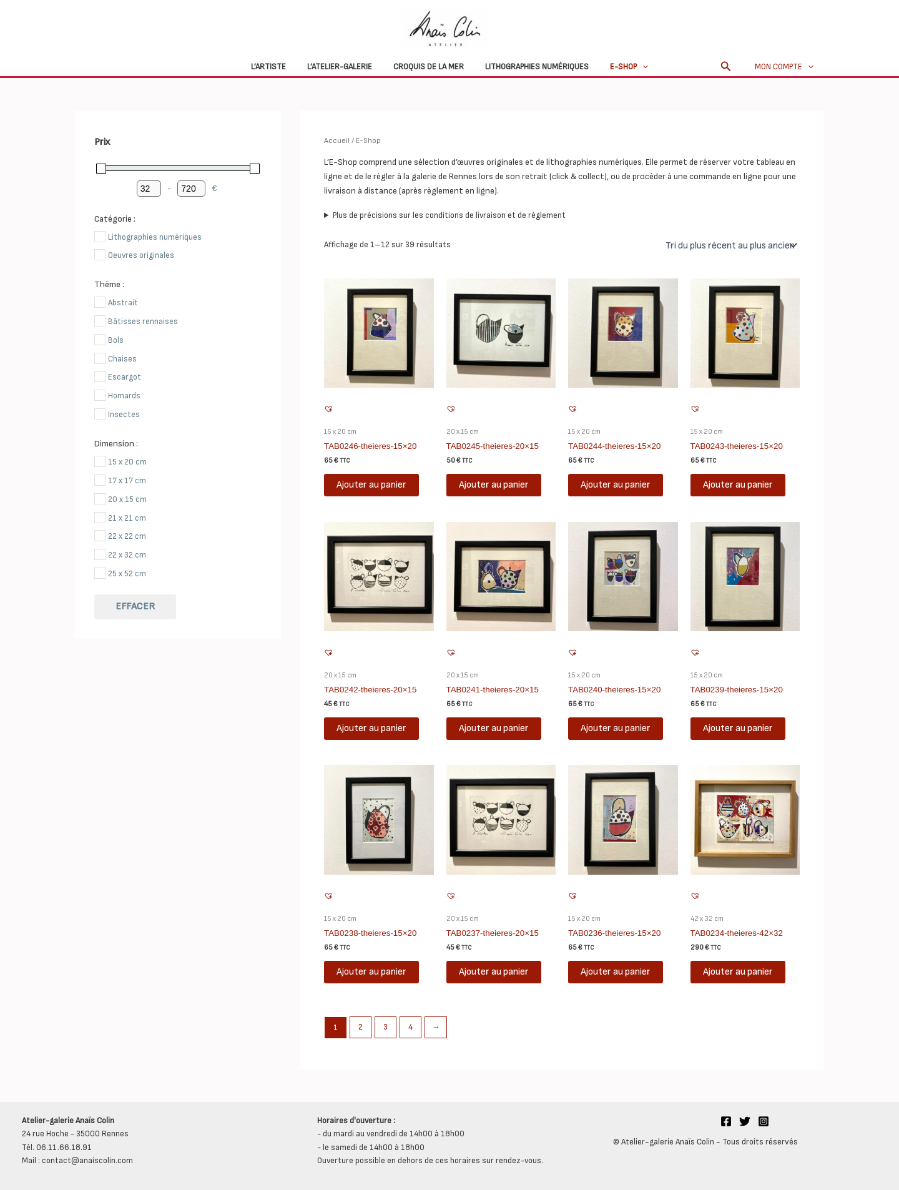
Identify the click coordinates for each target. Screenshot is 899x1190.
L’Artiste (278, 67)
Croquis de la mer (428, 67)
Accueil (336, 140)
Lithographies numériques (532, 67)
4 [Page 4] (409, 1027)
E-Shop (619, 66)
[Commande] (730, 245)
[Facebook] (726, 1120)
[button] (632, 66)
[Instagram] (763, 1120)
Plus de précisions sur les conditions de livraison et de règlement (449, 215)
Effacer (135, 606)
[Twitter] (744, 1120)
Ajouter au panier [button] (371, 485)
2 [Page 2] (360, 1027)
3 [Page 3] (385, 1027)
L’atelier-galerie (344, 67)
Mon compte (786, 66)
